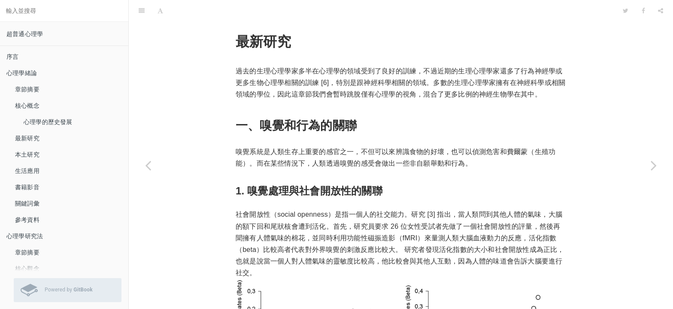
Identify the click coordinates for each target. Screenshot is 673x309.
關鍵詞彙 (27, 203)
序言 (12, 56)
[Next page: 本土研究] (653, 165)
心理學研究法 (24, 236)
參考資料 (27, 219)
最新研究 (27, 138)
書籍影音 (27, 187)
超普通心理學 (24, 33)
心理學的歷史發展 (48, 121)
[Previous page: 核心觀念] (148, 165)
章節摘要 (27, 89)
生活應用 (27, 170)
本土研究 (27, 154)
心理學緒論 (21, 73)
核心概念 (27, 105)
